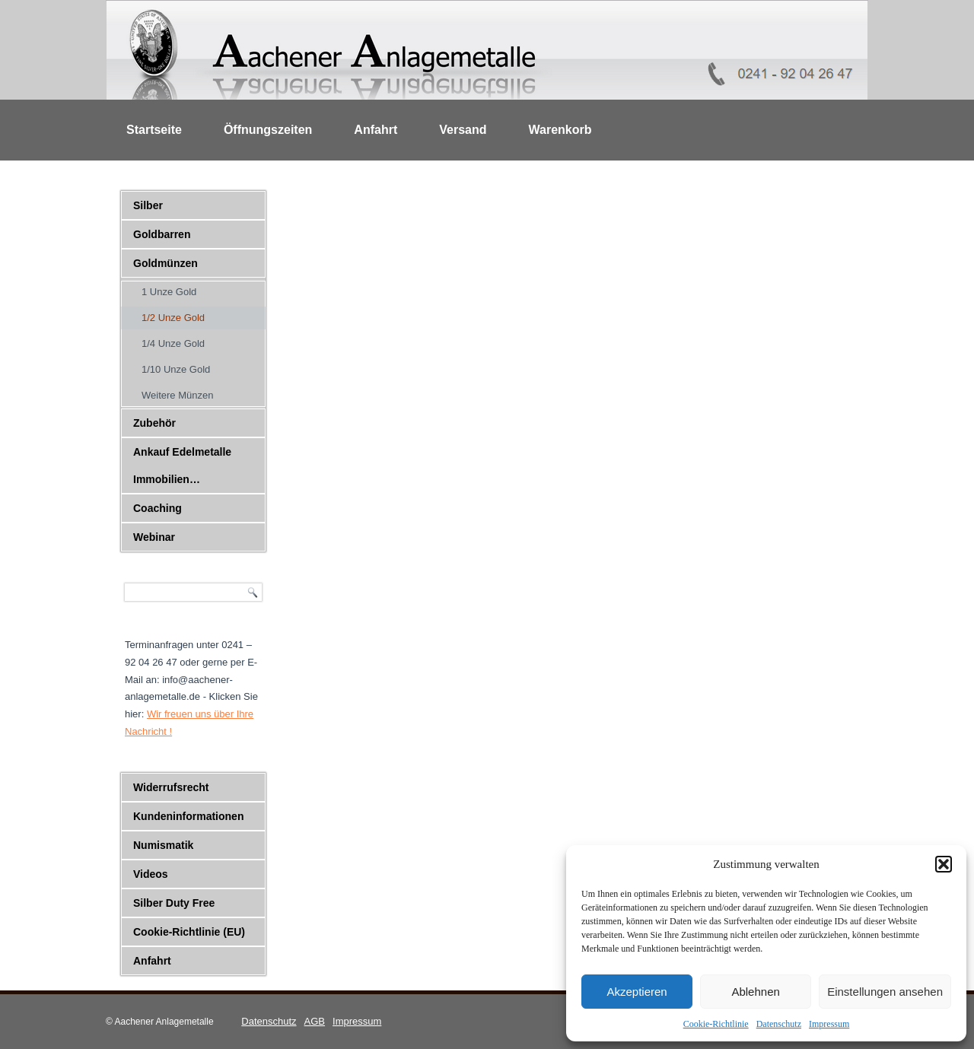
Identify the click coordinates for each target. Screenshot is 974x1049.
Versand (462, 129)
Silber (148, 205)
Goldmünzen (165, 263)
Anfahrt (375, 129)
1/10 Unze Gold (176, 369)
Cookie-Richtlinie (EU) (189, 932)
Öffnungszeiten (268, 129)
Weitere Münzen (177, 395)
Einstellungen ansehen (885, 991)
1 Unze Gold (169, 291)
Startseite (154, 129)
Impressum (829, 1024)
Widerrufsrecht (170, 787)
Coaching (157, 508)
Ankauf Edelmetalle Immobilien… (182, 465)
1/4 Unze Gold (173, 343)
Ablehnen (755, 991)
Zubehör (154, 423)
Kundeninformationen (188, 816)
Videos (150, 874)
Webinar (154, 537)
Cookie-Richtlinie (716, 1024)
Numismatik (163, 845)
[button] (943, 864)
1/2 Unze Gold (173, 317)
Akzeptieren (636, 991)
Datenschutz (778, 1024)
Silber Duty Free (174, 903)
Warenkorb (560, 129)
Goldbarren (161, 234)
